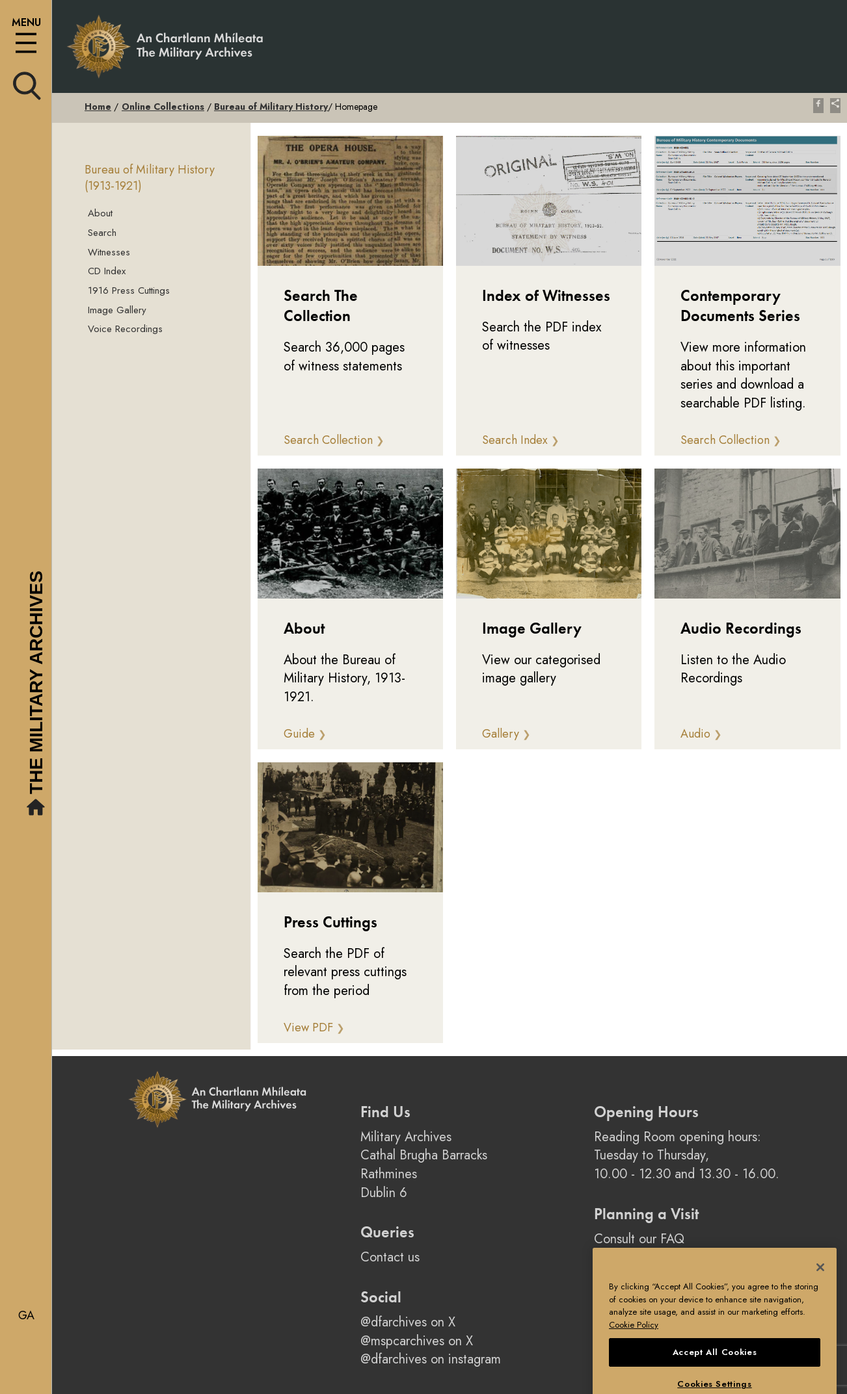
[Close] (820, 1290)
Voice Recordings (125, 329)
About (100, 213)
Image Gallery (117, 310)
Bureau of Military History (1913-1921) (150, 178)
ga (26, 1315)
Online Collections (163, 106)
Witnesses (109, 252)
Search (102, 233)
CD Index (107, 271)
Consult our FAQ (639, 1239)
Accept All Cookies (715, 1375)
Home (98, 106)
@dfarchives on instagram (430, 1359)
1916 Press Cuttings (129, 290)
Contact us (390, 1257)
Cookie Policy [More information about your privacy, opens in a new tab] (633, 1348)
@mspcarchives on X (416, 1341)
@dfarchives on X (407, 1322)
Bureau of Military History (271, 106)
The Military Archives (38, 695)
